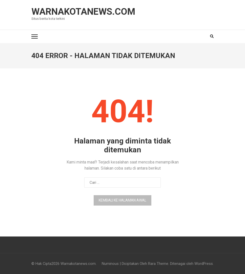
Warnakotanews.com (83, 11)
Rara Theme (158, 263)
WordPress (203, 263)
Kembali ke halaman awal (122, 200)
